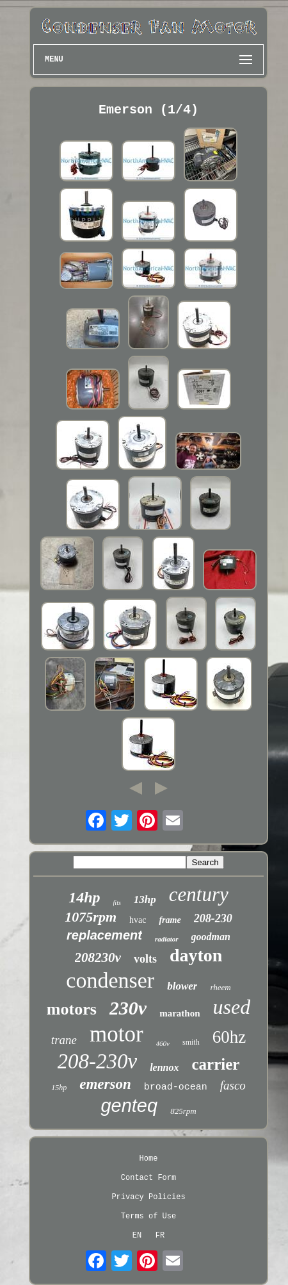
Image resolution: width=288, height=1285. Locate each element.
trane (64, 1040)
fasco (233, 1085)
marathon (179, 1013)
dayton (196, 955)
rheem (220, 987)
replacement (104, 935)
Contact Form (148, 1177)
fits (117, 902)
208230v (98, 957)
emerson (105, 1084)
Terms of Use (148, 1216)
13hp (145, 899)
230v (128, 1007)
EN (136, 1235)
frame (169, 920)
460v (163, 1043)
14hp (84, 897)
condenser (110, 980)
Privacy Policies (148, 1197)
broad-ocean (175, 1087)
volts (145, 958)
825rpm (183, 1111)
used (232, 1006)
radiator (167, 939)
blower (182, 986)
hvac (137, 920)
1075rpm (90, 917)
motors (72, 1009)
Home (149, 1158)
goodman (210, 936)
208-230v (98, 1061)
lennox (164, 1067)
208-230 (213, 918)
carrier (216, 1064)
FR (160, 1235)
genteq (128, 1105)
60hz (229, 1037)
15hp (59, 1087)
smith (191, 1042)
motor (116, 1034)
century (198, 894)
